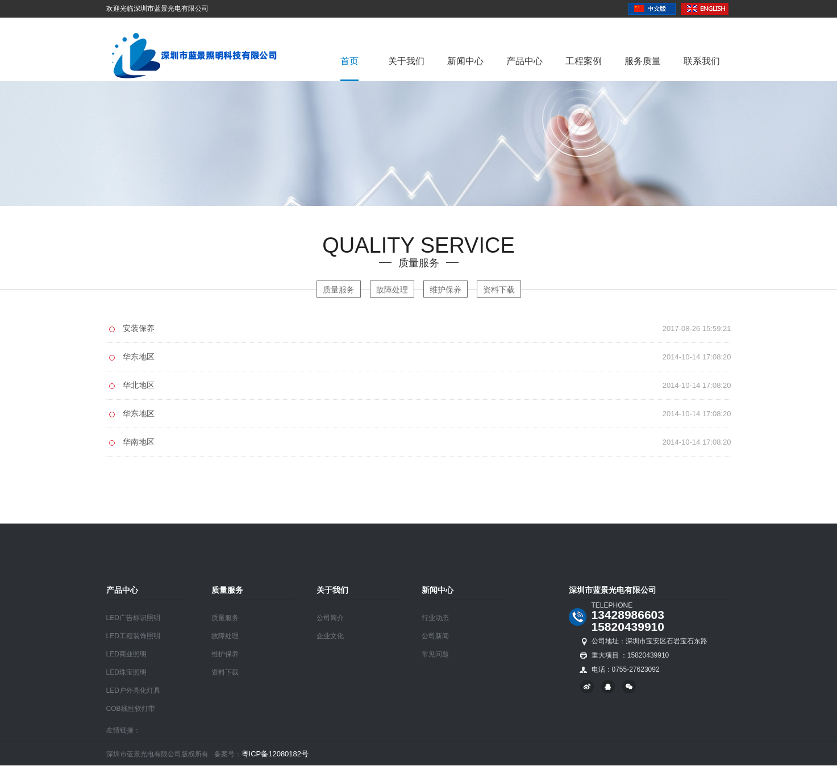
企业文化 (330, 636)
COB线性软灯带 (130, 709)
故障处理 (392, 289)
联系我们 (702, 61)
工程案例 (583, 61)
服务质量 (642, 61)
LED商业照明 (126, 654)
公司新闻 (435, 636)
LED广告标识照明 (133, 618)
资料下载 (499, 289)
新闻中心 (465, 61)
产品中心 (524, 61)
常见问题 (435, 654)
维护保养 (445, 289)
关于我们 (406, 61)
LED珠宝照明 (126, 672)
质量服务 (339, 289)
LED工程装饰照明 (133, 636)
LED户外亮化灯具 (133, 690)
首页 (349, 61)
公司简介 (330, 618)
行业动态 (435, 618)
